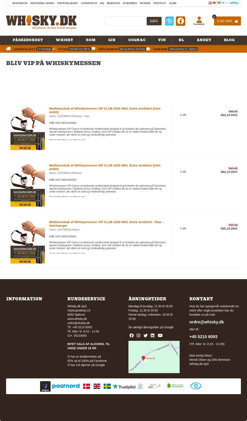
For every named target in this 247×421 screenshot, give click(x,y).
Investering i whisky (42, 3)
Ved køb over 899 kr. (79, 49)
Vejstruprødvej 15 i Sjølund (182, 49)
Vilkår (172, 3)
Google (169, 327)
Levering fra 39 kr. (24, 48)
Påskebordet (28, 40)
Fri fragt (63, 48)
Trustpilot (159, 3)
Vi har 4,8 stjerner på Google (86, 365)
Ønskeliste (113, 3)
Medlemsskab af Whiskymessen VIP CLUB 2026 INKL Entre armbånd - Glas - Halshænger (106, 223)
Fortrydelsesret (67, 3)
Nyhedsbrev (130, 3)
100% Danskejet (108, 48)
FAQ (102, 3)
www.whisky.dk (77, 318)
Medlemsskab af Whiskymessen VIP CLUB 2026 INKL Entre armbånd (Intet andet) (104, 110)
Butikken (145, 3)
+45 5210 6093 (203, 337)
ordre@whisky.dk (78, 323)
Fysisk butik (160, 48)
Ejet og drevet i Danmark (132, 49)
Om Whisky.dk (19, 3)
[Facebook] (180, 21)
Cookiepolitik (89, 3)
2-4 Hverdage (44, 49)
